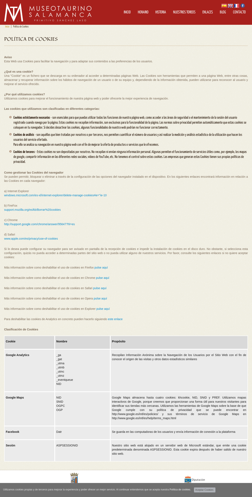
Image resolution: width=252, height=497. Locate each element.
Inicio (127, 12)
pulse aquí (101, 267)
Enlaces (207, 12)
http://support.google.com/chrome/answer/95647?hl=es (39, 224)
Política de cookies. (180, 489)
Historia (160, 12)
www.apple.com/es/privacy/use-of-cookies (31, 238)
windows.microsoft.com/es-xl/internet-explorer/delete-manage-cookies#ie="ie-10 (55, 195)
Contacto (239, 12)
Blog (223, 12)
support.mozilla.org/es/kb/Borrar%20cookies (32, 209)
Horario (143, 12)
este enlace (115, 319)
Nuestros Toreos (184, 12)
